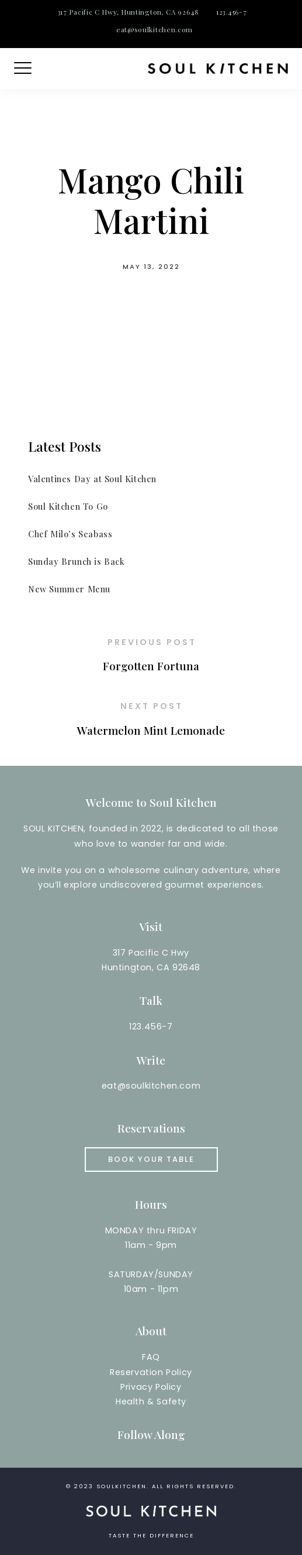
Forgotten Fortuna (151, 665)
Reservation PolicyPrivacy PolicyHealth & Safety (151, 1386)
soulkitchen (121, 1486)
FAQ (151, 1357)
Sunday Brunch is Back (76, 561)
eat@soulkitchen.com (154, 29)
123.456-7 (231, 11)
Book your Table (151, 1159)
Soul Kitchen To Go (68, 506)
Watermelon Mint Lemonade (151, 730)
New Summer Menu (69, 589)
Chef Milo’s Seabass (70, 534)
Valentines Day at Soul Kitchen (92, 479)
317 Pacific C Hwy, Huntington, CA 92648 (128, 11)
